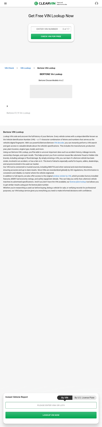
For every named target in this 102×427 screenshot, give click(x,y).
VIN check (9, 68)
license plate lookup (78, 182)
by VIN (64, 398)
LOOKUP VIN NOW (51, 415)
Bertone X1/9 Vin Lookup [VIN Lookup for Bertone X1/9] (18, 113)
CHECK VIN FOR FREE (51, 36)
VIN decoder (59, 143)
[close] (5, 3)
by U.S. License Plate (84, 397)
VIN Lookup (25, 68)
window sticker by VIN (62, 176)
